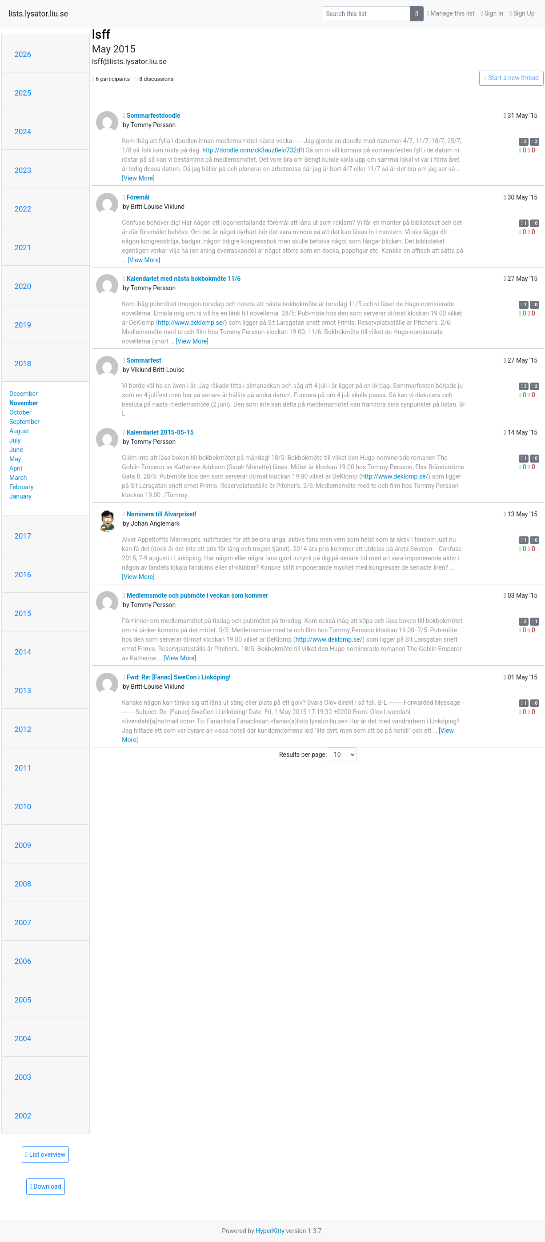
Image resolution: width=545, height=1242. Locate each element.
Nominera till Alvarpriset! (159, 514)
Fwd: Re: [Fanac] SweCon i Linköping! (176, 677)
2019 (23, 324)
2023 (23, 170)
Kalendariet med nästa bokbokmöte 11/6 (181, 278)
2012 (23, 729)
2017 (23, 535)
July (14, 440)
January (20, 496)
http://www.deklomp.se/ (191, 322)
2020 (23, 286)
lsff (101, 34)
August (19, 431)
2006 (23, 961)
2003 (23, 1077)
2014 (23, 651)
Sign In (492, 13)
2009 (23, 845)
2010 (23, 806)
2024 (23, 131)
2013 (23, 690)
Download (45, 1186)
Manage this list (451, 13)
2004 (23, 1038)
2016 (23, 574)
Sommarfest (142, 360)
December (23, 393)
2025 (23, 92)
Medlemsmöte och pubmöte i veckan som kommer (195, 595)
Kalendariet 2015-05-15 (158, 432)
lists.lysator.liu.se (38, 13)
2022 (23, 208)
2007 (23, 922)
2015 (23, 613)
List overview (45, 1154)
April (15, 468)
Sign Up (521, 13)
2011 (23, 767)
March (18, 477)
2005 (23, 999)
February (21, 487)
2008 (23, 883)
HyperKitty (270, 1230)
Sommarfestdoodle (151, 115)
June (16, 449)
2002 (23, 1115)
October (20, 412)
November (23, 403)
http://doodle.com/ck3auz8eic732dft (253, 150)
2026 (23, 54)
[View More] (138, 178)
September (24, 421)
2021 (23, 247)
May (15, 459)
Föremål (136, 197)
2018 (23, 363)
